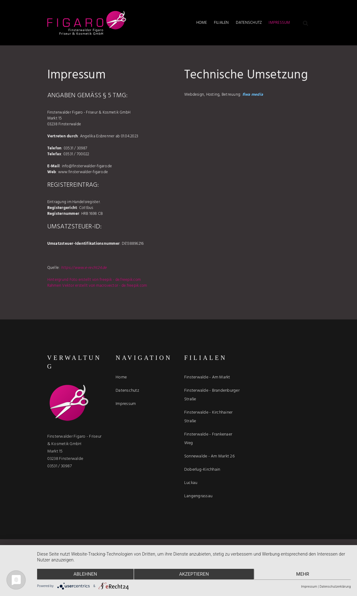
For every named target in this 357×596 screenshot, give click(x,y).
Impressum (309, 586)
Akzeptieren (194, 574)
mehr (304, 574)
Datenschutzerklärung (335, 586)
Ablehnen (84, 574)
